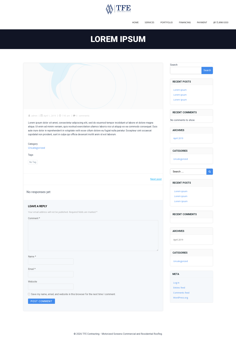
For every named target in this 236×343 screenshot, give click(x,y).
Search (174, 64)
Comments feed (181, 292)
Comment (34, 218)
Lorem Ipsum (180, 99)
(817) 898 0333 (220, 22)
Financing (185, 22)
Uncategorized (36, 148)
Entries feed (179, 287)
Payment (202, 22)
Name (32, 256)
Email (32, 269)
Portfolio (166, 22)
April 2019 (178, 138)
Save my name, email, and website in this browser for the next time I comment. (73, 294)
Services (149, 22)
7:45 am (64, 115)
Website (32, 281)
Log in (176, 282)
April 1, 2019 (48, 115)
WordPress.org (180, 297)
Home (135, 22)
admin (32, 115)
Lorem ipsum (180, 89)
